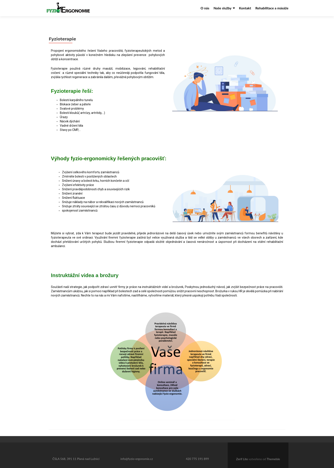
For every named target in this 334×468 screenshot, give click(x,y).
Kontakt (245, 8)
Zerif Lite (242, 451)
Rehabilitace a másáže (271, 8)
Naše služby (222, 8)
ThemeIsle (273, 451)
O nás (204, 8)
